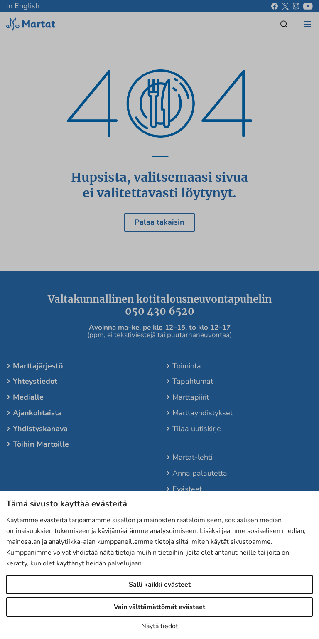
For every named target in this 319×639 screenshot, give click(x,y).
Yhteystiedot (35, 381)
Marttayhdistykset (202, 413)
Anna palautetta (199, 473)
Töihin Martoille (41, 444)
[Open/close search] (284, 24)
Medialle (28, 397)
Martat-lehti (192, 457)
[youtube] (308, 6)
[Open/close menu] (307, 24)
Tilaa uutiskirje (196, 429)
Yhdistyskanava (40, 429)
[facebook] (274, 6)
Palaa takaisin (159, 222)
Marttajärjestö (38, 366)
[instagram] (296, 6)
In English (22, 6)
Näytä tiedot (159, 626)
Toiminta (186, 366)
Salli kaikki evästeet (160, 584)
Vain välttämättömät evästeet (159, 607)
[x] (285, 6)
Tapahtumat (192, 381)
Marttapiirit (190, 397)
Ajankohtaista (37, 413)
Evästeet (187, 489)
